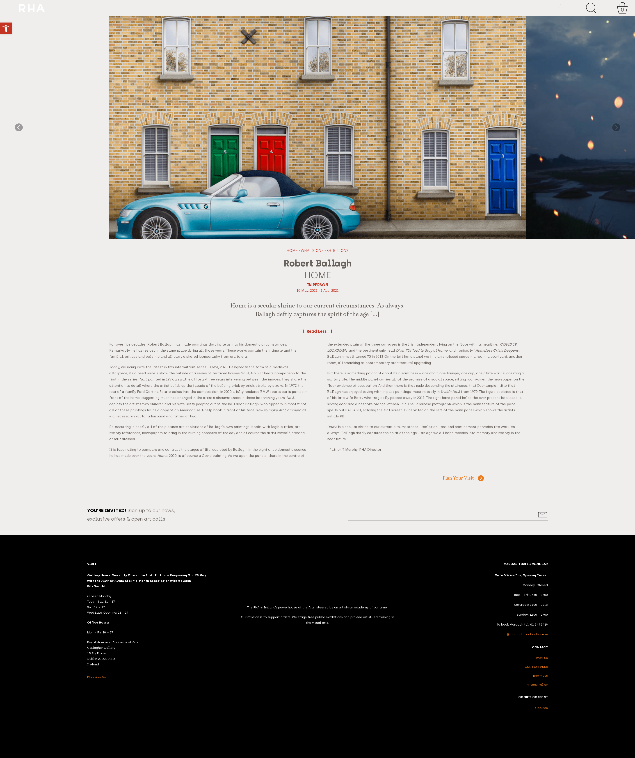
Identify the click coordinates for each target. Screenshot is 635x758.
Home (292, 250)
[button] (6, 28)
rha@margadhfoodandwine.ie (525, 634)
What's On (311, 250)
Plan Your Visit (458, 478)
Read (317, 331)
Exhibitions (336, 250)
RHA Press (540, 675)
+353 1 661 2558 (535, 667)
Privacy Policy (537, 684)
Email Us (541, 658)
